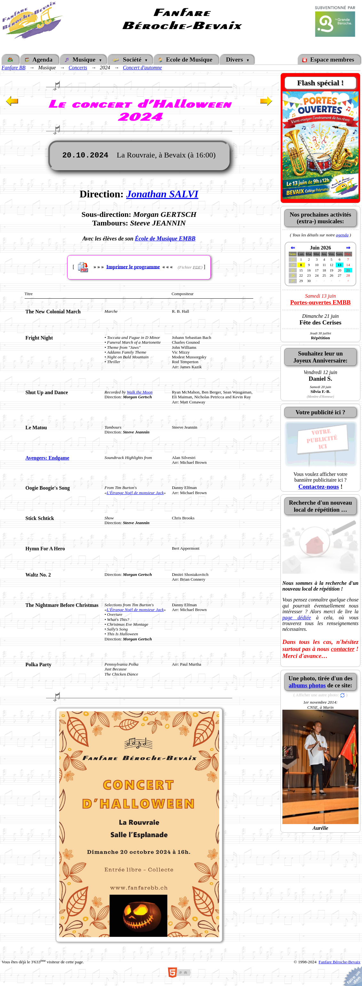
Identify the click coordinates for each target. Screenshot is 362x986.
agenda (342, 235)
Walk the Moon (140, 392)
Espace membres (329, 59)
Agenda (39, 59)
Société (128, 59)
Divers (235, 59)
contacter (343, 649)
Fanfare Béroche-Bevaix (339, 961)
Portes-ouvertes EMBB (320, 302)
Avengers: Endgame (47, 458)
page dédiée (296, 617)
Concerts (78, 67)
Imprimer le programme (133, 266)
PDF (197, 266)
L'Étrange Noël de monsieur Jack (134, 492)
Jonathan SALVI (162, 194)
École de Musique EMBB (165, 238)
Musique (81, 59)
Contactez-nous (318, 486)
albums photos (307, 685)
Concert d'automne (142, 67)
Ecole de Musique (186, 59)
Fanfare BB (14, 67)
